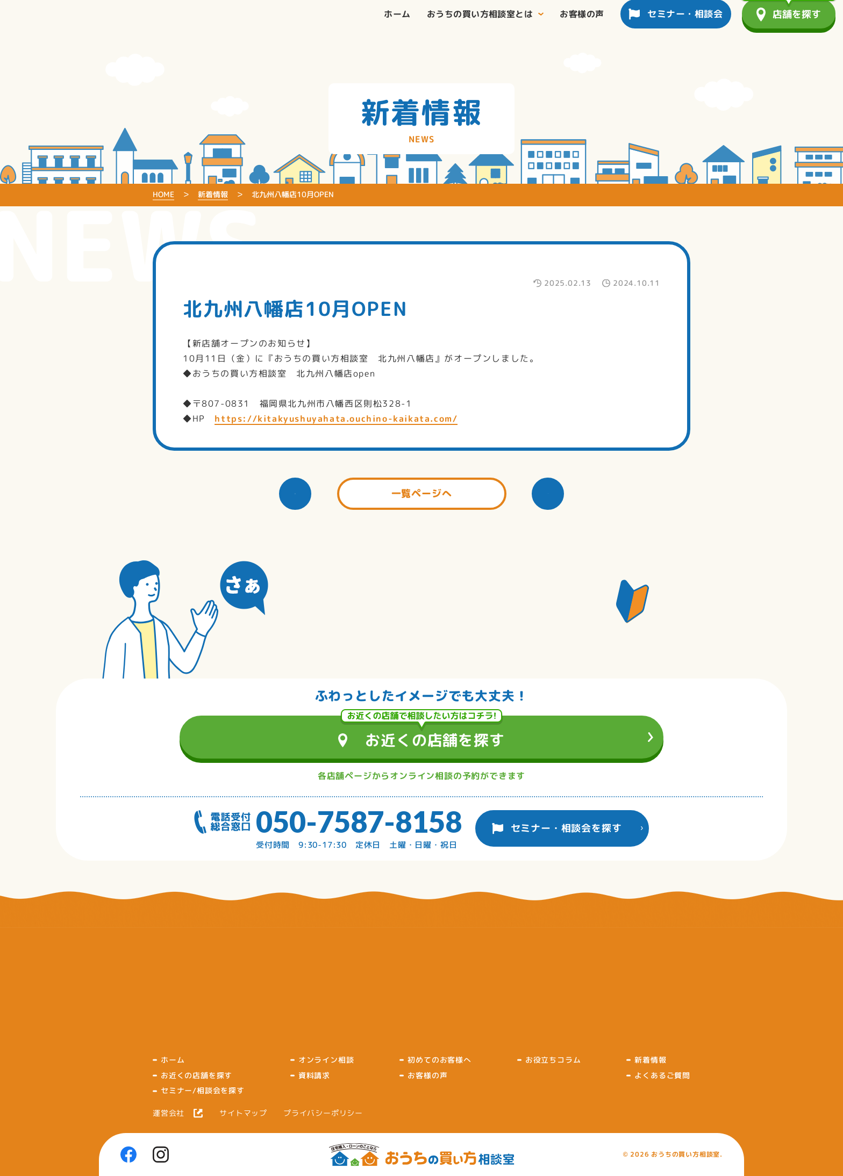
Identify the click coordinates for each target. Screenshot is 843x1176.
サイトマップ (243, 1113)
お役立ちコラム (553, 1060)
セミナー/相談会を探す (203, 1090)
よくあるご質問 (662, 1075)
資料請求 (314, 1075)
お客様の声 (427, 1075)
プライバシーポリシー (323, 1113)
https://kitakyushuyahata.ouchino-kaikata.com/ (336, 418)
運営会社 (168, 1113)
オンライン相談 (326, 1060)
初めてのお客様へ (439, 1060)
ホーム (172, 1060)
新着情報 (650, 1060)
